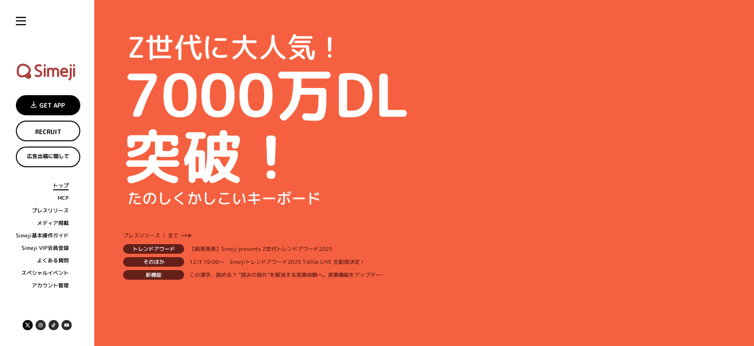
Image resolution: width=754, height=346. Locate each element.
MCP (63, 198)
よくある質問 (53, 260)
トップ (61, 185)
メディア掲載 (53, 223)
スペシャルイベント (45, 273)
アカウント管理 (50, 285)
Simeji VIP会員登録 (45, 248)
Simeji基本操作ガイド (42, 235)
